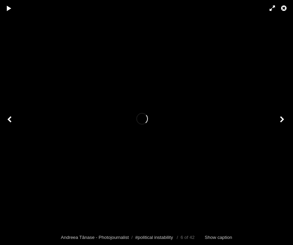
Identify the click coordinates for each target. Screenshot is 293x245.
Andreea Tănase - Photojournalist (95, 237)
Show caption (218, 237)
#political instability (154, 237)
